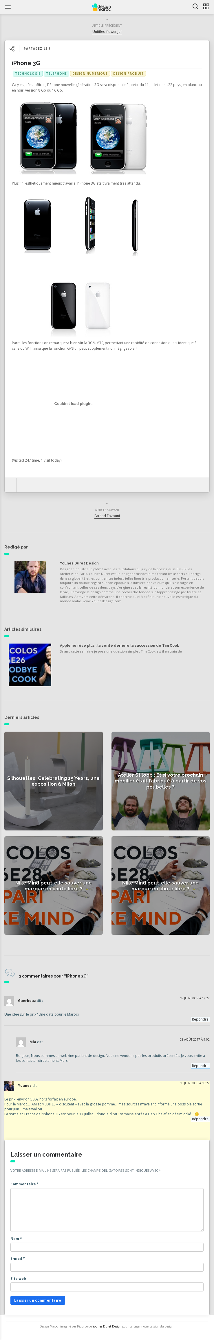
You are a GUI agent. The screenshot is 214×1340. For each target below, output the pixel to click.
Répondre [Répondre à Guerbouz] (200, 1019)
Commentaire (24, 1184)
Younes (25, 1085)
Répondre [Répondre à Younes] (200, 1118)
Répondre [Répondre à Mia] (200, 1065)
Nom (16, 1238)
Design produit (128, 74)
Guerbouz (27, 1000)
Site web (18, 1278)
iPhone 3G (26, 63)
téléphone (56, 74)
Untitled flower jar (107, 31)
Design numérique (90, 74)
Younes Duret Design (79, 563)
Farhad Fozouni (107, 515)
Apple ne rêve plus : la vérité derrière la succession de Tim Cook (119, 646)
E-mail (17, 1258)
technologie (28, 74)
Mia (33, 1041)
